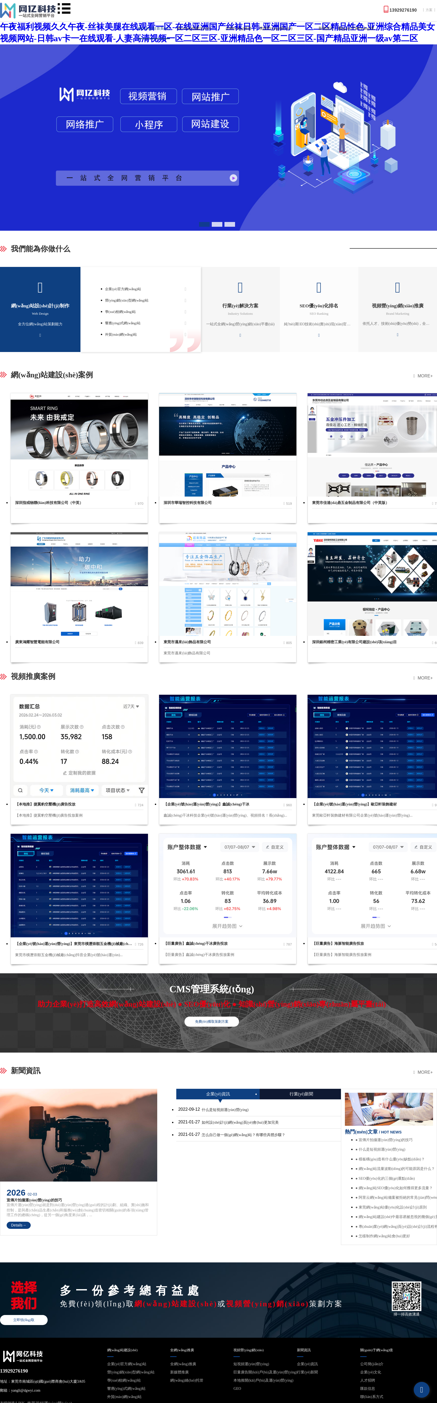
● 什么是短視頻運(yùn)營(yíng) (380, 1149)
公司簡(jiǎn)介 (372, 1364)
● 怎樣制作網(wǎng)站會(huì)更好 (382, 1236)
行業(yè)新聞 (307, 1372)
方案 (429, 10)
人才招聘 (367, 1380)
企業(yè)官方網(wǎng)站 (123, 289)
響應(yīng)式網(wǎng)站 (123, 323)
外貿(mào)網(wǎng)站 (121, 334)
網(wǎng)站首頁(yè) (154, 28)
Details (18, 1225)
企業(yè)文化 (370, 1372)
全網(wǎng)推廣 (238, 28)
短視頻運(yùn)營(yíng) (251, 1364)
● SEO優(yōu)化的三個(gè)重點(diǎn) (385, 1178)
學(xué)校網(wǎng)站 (120, 312)
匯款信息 (367, 1389)
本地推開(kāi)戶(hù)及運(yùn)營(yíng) (263, 1380)
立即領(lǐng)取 (23, 1320)
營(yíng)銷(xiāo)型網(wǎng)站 (126, 300)
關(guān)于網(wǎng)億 (356, 28)
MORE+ (423, 376)
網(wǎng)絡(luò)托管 (186, 1380)
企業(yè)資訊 (307, 1364)
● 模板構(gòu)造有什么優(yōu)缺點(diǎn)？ (390, 1159)
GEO (237, 1389)
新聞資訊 (325, 28)
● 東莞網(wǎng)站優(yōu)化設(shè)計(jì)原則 (391, 1207)
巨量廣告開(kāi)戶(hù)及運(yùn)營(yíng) (265, 1372)
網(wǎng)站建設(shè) (194, 28)
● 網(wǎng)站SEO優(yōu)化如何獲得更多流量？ (394, 1188)
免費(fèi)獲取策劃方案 (211, 1022)
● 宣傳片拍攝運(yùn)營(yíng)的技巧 (384, 1140)
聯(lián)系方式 (371, 1397)
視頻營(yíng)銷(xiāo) (275, 28)
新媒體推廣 (179, 1372)
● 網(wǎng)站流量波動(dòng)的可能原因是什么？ (395, 1169)
